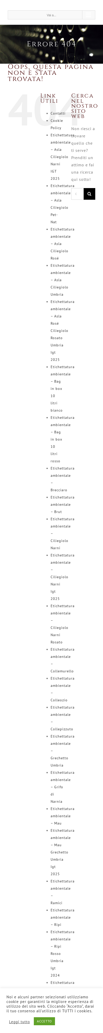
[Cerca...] (77, 194)
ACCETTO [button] (44, 1021)
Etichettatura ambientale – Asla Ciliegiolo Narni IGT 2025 (63, 157)
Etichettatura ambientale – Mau (63, 816)
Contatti (58, 113)
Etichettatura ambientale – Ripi (63, 917)
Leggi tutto (19, 1022)
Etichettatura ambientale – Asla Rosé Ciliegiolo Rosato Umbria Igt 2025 (63, 330)
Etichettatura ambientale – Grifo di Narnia (63, 787)
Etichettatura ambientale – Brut (63, 504)
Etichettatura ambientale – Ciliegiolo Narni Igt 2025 (63, 577)
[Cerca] (89, 194)
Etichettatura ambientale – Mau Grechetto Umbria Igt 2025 (63, 852)
